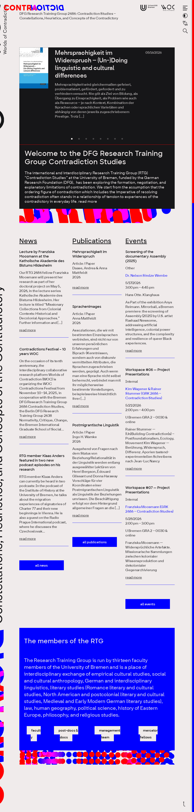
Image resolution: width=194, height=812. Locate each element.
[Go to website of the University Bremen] (148, 8)
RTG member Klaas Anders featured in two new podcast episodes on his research (41, 463)
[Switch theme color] (185, 15)
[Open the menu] (185, 8)
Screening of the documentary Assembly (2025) (145, 256)
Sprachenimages (86, 306)
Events (136, 241)
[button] (72, 139)
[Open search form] (185, 30)
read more (87, 201)
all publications (95, 542)
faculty (36, 734)
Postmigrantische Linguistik (95, 425)
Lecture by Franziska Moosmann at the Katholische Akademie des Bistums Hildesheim (41, 259)
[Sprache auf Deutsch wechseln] (185, 23)
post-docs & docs (68, 734)
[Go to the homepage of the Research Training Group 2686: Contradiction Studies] (28, 8)
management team (109, 734)
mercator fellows (149, 734)
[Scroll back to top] (185, 804)
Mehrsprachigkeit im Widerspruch (89, 254)
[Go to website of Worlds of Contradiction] (167, 8)
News (28, 241)
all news (41, 565)
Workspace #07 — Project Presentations (147, 490)
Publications (91, 241)
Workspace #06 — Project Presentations (147, 372)
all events (147, 604)
